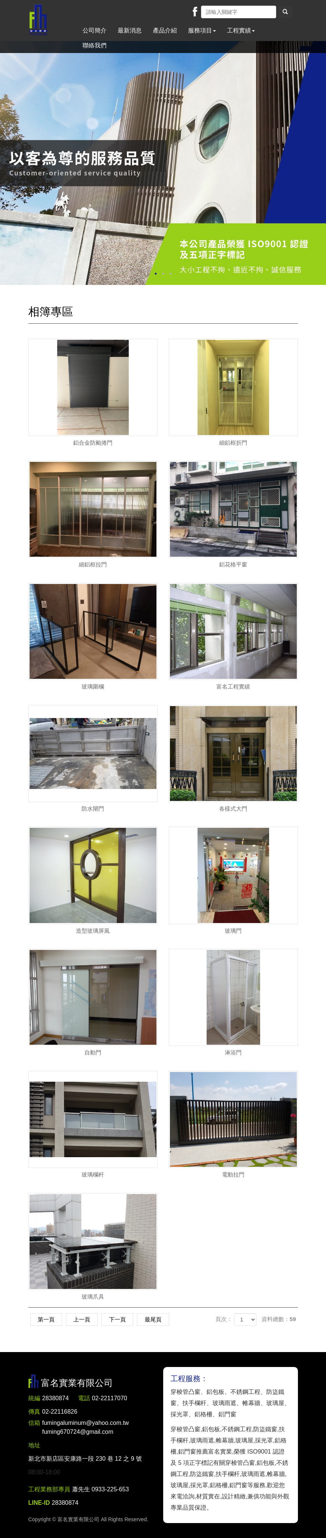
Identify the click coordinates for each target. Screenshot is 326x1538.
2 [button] (163, 273)
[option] (163, 163)
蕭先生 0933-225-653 (100, 1489)
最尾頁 (155, 1319)
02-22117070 (109, 1398)
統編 (34, 1398)
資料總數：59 (279, 1319)
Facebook (195, 12)
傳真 (34, 1411)
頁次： (223, 1319)
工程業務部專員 (49, 1489)
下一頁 (119, 1319)
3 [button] (170, 273)
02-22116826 (59, 1411)
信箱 (34, 1423)
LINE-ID (39, 1503)
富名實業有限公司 (38, 20)
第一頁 (46, 1319)
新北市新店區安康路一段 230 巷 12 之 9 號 (85, 1458)
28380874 (55, 1398)
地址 (34, 1445)
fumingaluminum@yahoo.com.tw (85, 1428)
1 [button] (155, 273)
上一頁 (82, 1319)
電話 (84, 1398)
